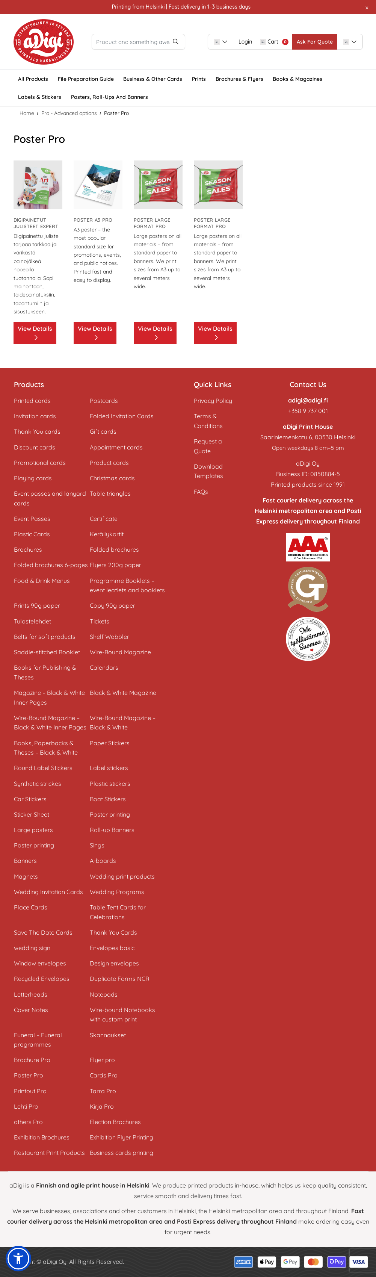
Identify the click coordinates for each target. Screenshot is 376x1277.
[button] (18, 1258)
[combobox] (246, 42)
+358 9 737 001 (308, 411)
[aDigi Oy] (44, 42)
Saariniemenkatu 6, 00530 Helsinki (307, 437)
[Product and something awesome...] (151, 42)
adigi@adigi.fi (308, 400)
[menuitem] (33, 79)
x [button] (366, 7)
